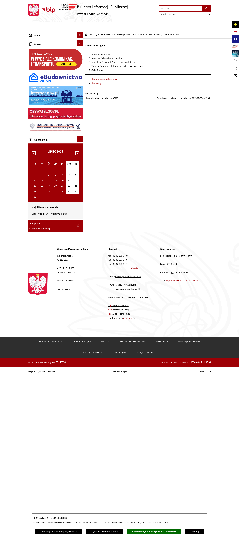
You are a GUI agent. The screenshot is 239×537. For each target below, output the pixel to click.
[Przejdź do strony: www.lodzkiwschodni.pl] (235, 46)
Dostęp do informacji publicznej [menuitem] (45, 129)
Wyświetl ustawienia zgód (104, 531)
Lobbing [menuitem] (33, 107)
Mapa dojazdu (63, 449)
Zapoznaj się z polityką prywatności (58, 531)
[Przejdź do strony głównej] (78, 10)
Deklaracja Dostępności (189, 501)
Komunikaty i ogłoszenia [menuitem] (42, 78)
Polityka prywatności (146, 512)
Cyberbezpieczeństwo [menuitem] (40, 188)
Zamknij (194, 531)
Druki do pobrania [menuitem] (38, 195)
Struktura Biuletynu (81, 501)
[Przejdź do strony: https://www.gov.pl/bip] (235, 31)
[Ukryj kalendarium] (80, 299)
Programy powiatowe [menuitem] (40, 115)
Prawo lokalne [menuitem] (36, 56)
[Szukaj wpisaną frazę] (207, 8)
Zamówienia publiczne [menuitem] (41, 85)
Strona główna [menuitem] (37, 34)
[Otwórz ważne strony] (235, 61)
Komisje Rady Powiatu (150, 25)
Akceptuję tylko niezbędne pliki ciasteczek (154, 531)
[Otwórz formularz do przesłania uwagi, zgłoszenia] (235, 68)
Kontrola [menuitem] (33, 151)
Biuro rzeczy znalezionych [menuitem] (42, 122)
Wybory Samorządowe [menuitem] (40, 173)
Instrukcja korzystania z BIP (132, 501)
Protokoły (96, 74)
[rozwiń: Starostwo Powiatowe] (80, 48)
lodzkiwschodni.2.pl (122, 478)
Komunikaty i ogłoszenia (104, 69)
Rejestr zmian (161, 501)
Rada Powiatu (104, 25)
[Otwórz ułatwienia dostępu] (235, 24)
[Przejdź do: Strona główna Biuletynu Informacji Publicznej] (85, 26)
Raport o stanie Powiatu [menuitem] (41, 63)
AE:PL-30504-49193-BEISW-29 (135, 457)
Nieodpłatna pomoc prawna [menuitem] (43, 93)
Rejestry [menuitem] (33, 181)
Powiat (92, 25)
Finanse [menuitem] (33, 71)
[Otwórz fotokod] (235, 75)
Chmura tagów (119, 512)
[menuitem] (55, 41)
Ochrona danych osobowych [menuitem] (44, 144)
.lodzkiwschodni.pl (118, 465)
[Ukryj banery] (80, 203)
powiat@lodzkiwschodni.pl (128, 436)
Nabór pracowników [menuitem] (39, 159)
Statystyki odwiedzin (92, 512)
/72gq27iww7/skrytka (126, 445)
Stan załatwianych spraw (50, 501)
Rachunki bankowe (65, 440)
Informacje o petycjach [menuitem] (41, 100)
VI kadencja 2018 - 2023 (125, 25)
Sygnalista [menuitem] (34, 166)
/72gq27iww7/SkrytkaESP (128, 449)
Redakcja (105, 501)
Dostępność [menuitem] (35, 137)
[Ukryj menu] (80, 26)
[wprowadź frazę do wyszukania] (181, 8)
